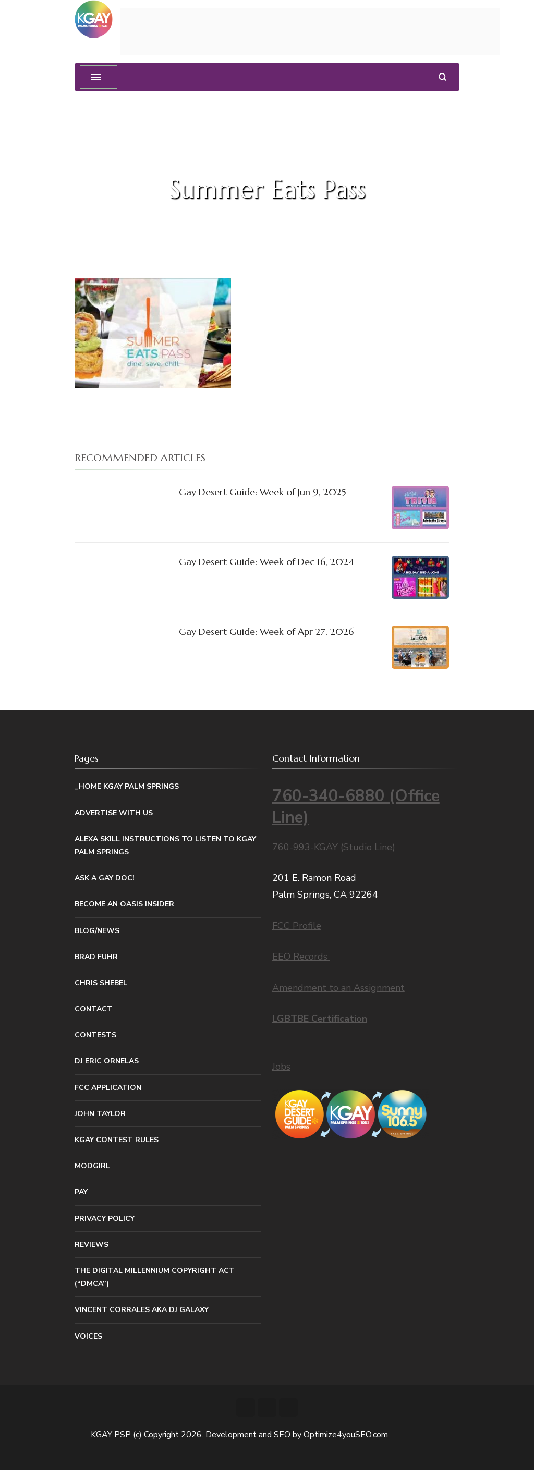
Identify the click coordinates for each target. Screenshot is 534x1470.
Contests (95, 1035)
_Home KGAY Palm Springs (127, 786)
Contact (94, 1009)
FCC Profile (296, 926)
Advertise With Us (114, 813)
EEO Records (301, 956)
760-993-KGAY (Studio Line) (333, 847)
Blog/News (97, 931)
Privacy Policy (105, 1218)
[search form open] (442, 77)
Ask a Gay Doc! (105, 878)
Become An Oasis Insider (124, 904)
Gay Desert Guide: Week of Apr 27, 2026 (266, 632)
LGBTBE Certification (319, 1018)
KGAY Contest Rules (117, 1140)
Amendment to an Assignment (338, 988)
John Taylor (100, 1114)
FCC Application (108, 1088)
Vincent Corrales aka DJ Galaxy (142, 1310)
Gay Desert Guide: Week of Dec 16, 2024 (266, 562)
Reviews (91, 1245)
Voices (88, 1336)
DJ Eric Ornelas (107, 1061)
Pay (81, 1192)
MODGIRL (92, 1166)
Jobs (281, 1066)
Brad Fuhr (96, 957)
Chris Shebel (101, 983)
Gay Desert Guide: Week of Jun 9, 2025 (262, 492)
